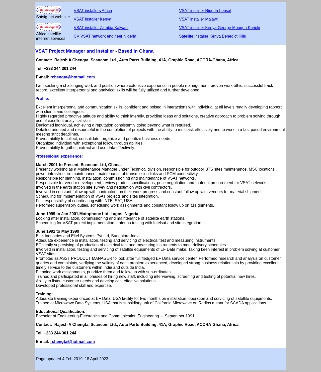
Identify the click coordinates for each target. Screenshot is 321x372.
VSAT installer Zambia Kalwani (101, 28)
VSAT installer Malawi (198, 19)
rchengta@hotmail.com (72, 77)
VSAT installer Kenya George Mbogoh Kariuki (219, 28)
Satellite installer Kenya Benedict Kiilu (212, 36)
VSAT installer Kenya (92, 19)
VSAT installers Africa (93, 11)
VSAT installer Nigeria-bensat (205, 11)
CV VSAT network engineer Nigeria (105, 36)
